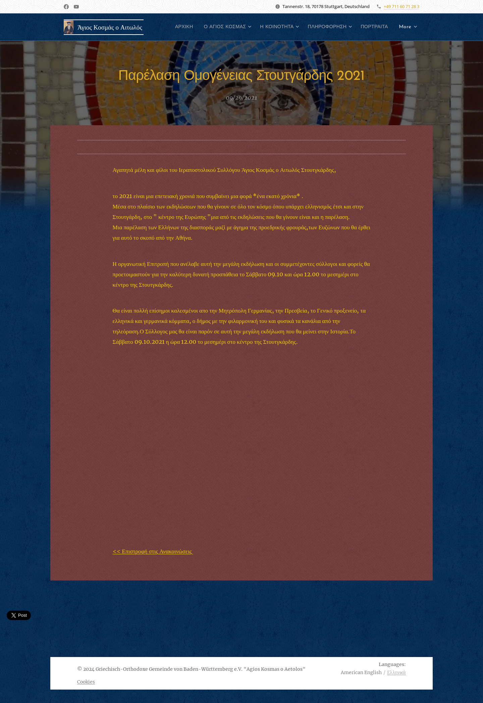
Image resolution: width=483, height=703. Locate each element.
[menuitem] (212, 27)
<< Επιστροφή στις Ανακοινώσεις (153, 551)
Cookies (86, 682)
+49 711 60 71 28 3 (401, 6)
